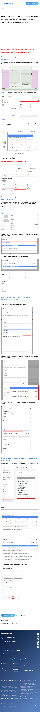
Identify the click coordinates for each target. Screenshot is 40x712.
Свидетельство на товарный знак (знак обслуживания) (28, 699)
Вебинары (26, 668)
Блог (14, 667)
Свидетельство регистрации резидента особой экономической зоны (29, 693)
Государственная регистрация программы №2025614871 (27, 687)
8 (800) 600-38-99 (5, 643)
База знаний (15, 669)
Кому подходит (4, 665)
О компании (26, 665)
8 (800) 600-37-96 (8, 637)
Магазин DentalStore (28, 670)
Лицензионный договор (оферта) (27, 695)
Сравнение (3, 670)
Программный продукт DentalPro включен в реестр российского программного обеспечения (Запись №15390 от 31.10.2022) (9, 697)
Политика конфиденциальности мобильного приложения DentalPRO (28, 684)
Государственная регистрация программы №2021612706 (27, 690)
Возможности (4, 663)
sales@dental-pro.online (7, 633)
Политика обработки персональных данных (28, 681)
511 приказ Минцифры (25, 696)
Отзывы (26, 663)
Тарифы (3, 668)
